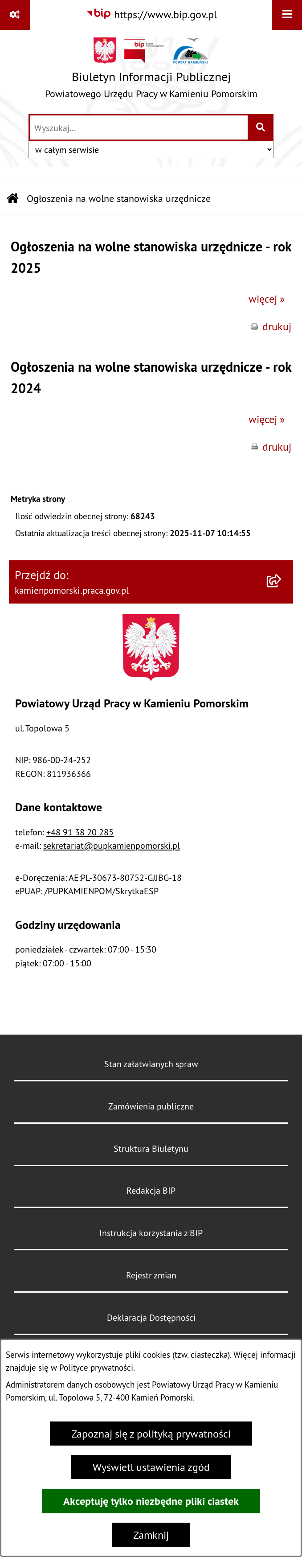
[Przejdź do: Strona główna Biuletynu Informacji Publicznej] (12, 199)
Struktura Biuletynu (151, 1148)
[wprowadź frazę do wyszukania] (139, 127)
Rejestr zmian (151, 1275)
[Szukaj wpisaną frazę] (261, 127)
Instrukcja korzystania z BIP (151, 1232)
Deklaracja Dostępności (151, 1317)
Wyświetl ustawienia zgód (151, 1467)
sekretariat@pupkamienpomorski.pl (111, 845)
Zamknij (151, 1534)
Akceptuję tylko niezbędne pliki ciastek (151, 1501)
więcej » (267, 298)
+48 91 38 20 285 (80, 832)
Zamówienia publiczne (151, 1106)
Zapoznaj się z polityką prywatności (151, 1433)
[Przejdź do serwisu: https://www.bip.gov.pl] (151, 14)
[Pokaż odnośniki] (15, 15)
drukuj (276, 326)
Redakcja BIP (151, 1190)
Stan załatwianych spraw (151, 1063)
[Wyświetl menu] (287, 15)
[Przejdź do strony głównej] (151, 71)
